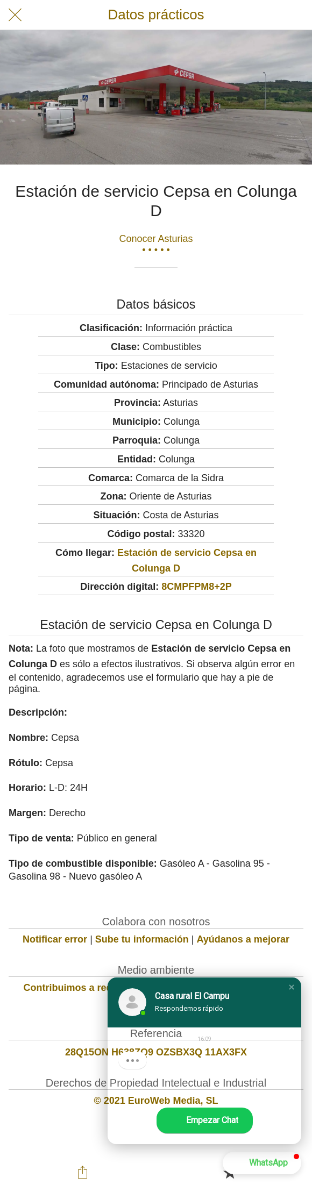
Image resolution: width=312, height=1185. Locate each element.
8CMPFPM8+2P (196, 586)
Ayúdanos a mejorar (243, 939)
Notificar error (55, 939)
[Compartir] (82, 1172)
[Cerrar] (15, 15)
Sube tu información (142, 939)
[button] (291, 987)
